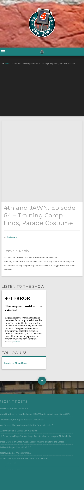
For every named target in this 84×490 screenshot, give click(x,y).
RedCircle (16, 260)
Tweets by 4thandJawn (15, 281)
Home (7, 63)
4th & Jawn (12, 155)
